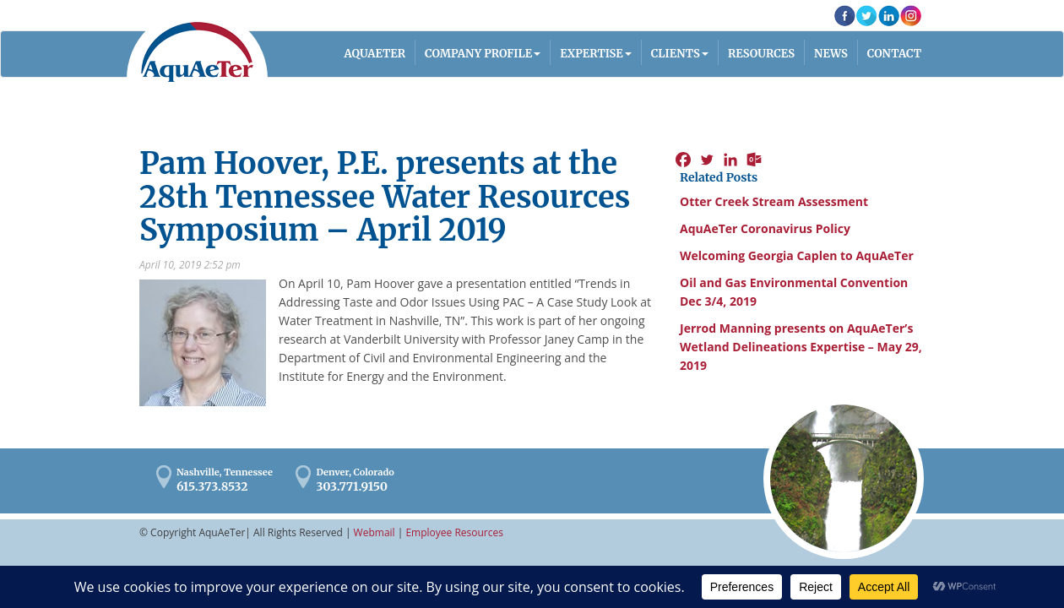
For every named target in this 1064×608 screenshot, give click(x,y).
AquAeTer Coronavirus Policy (765, 228)
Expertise (591, 53)
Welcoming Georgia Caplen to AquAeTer (797, 255)
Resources (761, 53)
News (831, 53)
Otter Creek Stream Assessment (774, 201)
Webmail (374, 532)
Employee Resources (454, 532)
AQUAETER (375, 53)
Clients (675, 53)
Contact (894, 53)
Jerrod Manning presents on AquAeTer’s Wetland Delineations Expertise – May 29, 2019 (801, 346)
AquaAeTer (197, 52)
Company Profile (478, 53)
